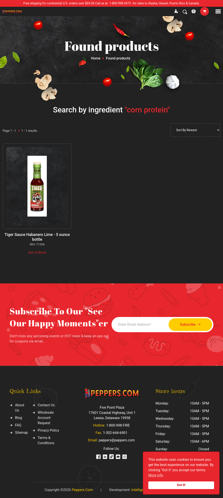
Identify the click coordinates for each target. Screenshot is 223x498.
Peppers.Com (82, 490)
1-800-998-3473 (120, 3)
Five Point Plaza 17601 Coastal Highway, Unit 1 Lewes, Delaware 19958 (111, 412)
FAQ (18, 425)
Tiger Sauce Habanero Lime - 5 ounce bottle (37, 237)
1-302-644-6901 (115, 433)
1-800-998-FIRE (118, 425)
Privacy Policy (48, 430)
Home (95, 58)
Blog (18, 418)
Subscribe (189, 324)
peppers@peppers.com (117, 440)
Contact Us (46, 405)
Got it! (181, 485)
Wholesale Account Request (46, 417)
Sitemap (21, 432)
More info (155, 475)
